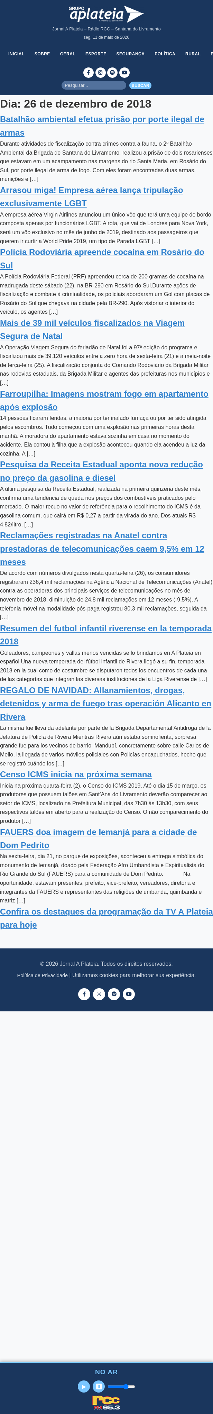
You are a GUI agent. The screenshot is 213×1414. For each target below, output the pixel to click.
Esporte (95, 54)
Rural (193, 54)
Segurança (131, 54)
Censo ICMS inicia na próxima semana (76, 774)
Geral (68, 54)
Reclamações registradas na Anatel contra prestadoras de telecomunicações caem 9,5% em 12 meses (102, 549)
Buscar (140, 85)
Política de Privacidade (42, 975)
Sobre (42, 54)
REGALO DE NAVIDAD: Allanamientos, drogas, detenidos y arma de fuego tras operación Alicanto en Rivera (105, 704)
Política (165, 54)
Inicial (16, 54)
